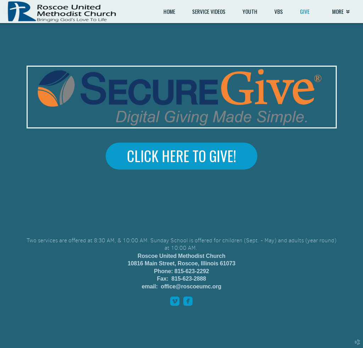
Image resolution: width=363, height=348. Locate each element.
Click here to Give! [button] (181, 155)
